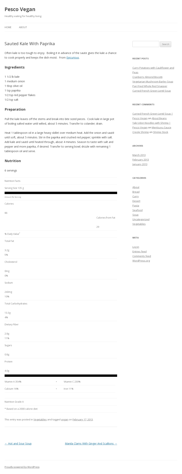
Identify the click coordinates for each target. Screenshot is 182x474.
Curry (135, 196)
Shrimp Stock (160, 132)
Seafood (137, 210)
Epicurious (72, 57)
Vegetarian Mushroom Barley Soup (152, 81)
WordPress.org (141, 260)
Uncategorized (140, 219)
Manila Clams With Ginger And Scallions (91, 443)
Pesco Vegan (20, 9)
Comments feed (141, 256)
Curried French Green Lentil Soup (151, 90)
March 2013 (139, 155)
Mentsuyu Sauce (161, 127)
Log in (135, 247)
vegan (64, 419)
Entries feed (139, 251)
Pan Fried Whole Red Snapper (149, 86)
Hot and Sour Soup (18, 443)
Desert (136, 201)
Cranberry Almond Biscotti (147, 77)
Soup (135, 214)
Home (8, 27)
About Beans (159, 118)
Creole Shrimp (140, 132)
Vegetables (40, 419)
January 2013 (139, 164)
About (23, 27)
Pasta (135, 205)
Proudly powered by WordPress (22, 467)
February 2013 (140, 159)
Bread (136, 191)
